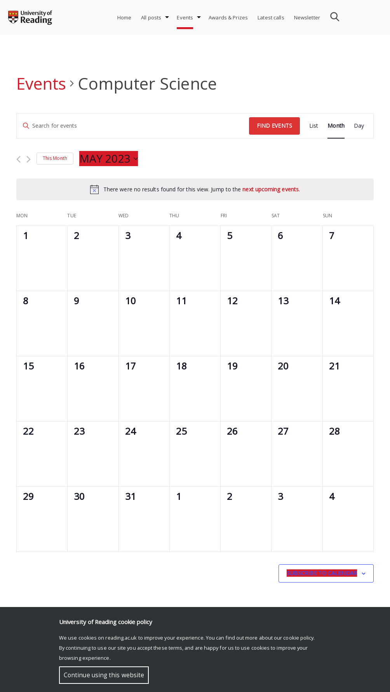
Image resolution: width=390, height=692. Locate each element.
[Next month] (28, 159)
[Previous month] (18, 159)
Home (124, 17)
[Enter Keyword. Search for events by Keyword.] (133, 126)
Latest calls (271, 17)
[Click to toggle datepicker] (108, 158)
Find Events (274, 125)
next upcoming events (270, 189)
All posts (151, 17)
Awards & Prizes (228, 17)
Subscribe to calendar (322, 573)
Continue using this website (104, 675)
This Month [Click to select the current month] (55, 158)
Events (185, 17)
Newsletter (307, 17)
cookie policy (298, 637)
